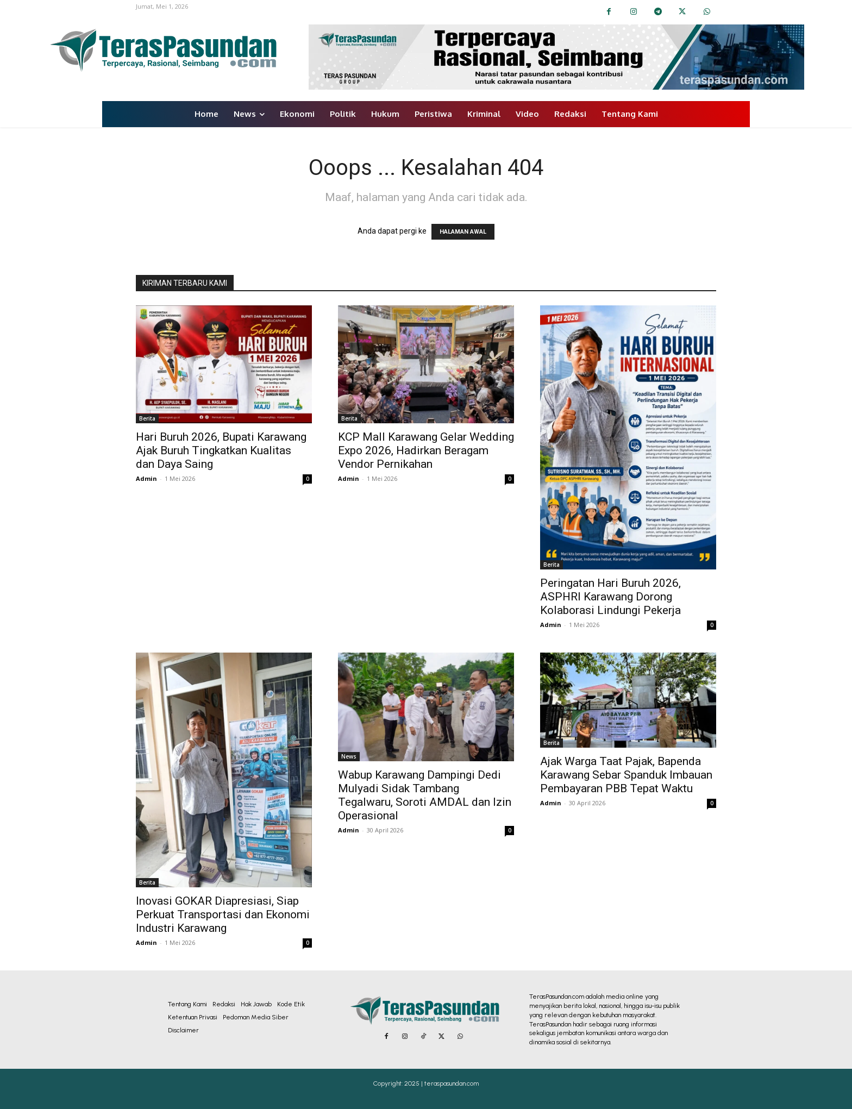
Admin (146, 478)
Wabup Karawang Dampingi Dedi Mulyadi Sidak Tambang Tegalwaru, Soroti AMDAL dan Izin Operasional (424, 795)
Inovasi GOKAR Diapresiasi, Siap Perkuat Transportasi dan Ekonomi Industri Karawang (223, 914)
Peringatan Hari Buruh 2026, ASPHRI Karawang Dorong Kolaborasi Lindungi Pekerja (610, 597)
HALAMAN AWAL (463, 231)
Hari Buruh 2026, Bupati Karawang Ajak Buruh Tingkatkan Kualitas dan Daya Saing (221, 450)
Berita (147, 418)
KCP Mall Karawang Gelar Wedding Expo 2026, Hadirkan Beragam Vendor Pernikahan (426, 450)
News (348, 756)
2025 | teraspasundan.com (441, 1083)
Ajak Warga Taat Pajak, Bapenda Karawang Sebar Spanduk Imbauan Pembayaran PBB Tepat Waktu (626, 775)
